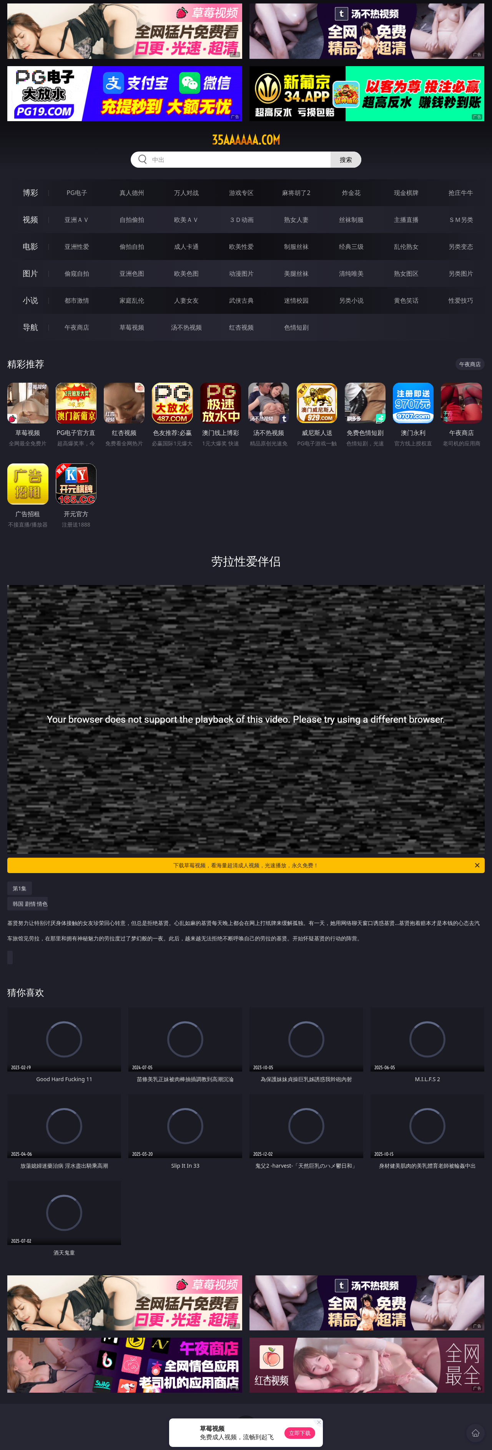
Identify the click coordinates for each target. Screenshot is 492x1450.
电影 (30, 246)
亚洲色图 (132, 273)
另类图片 (461, 273)
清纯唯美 (351, 273)
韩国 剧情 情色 (244, 925)
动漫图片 (241, 273)
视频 (30, 219)
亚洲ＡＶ (77, 219)
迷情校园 (296, 300)
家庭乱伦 (132, 300)
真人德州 (132, 192)
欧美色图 (186, 273)
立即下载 (300, 1433)
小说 (30, 300)
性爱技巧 (461, 300)
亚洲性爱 (77, 246)
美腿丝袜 (296, 273)
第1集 (20, 888)
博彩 (30, 192)
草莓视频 (132, 327)
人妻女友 (186, 300)
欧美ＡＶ (186, 219)
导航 (30, 327)
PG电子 (76, 192)
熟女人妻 (296, 219)
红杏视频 (241, 327)
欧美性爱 (241, 246)
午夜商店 (77, 327)
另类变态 (461, 246)
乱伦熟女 (406, 246)
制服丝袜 (296, 246)
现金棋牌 (406, 192)
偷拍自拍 (132, 246)
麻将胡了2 (296, 192)
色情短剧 (296, 327)
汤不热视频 (186, 327)
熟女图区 (406, 273)
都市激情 (77, 300)
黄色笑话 (406, 300)
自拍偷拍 (132, 219)
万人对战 (186, 192)
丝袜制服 (351, 219)
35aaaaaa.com (246, 140)
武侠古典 (241, 300)
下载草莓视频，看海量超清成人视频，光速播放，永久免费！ (327, 865)
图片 (30, 273)
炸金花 (351, 192)
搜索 (346, 159)
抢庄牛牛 (461, 192)
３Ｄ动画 (241, 219)
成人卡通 (186, 246)
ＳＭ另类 (461, 219)
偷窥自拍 (77, 273)
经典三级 (351, 246)
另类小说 (351, 300)
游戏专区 (241, 192)
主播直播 (406, 219)
